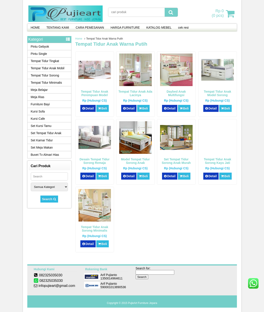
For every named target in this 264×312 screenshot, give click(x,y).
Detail (88, 108)
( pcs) (218, 13)
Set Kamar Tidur (42, 140)
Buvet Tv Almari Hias (45, 154)
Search (49, 199)
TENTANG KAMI (58, 27)
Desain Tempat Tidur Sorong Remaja (94, 161)
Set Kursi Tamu (41, 126)
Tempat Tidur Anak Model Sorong (217, 93)
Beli (102, 108)
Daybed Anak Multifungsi (176, 93)
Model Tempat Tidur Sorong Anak (135, 161)
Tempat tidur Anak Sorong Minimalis (94, 228)
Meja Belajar (39, 90)
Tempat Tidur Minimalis (46, 82)
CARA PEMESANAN (90, 27)
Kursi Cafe (38, 118)
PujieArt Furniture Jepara (142, 303)
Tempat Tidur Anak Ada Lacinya (135, 93)
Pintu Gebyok (40, 46)
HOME (35, 27)
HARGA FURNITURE (125, 27)
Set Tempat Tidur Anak (46, 133)
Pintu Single (39, 53)
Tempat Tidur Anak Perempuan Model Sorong (94, 95)
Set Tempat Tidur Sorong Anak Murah (176, 161)
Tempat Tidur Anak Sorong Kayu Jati (217, 161)
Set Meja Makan (42, 147)
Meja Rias (37, 97)
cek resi (183, 27)
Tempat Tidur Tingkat (45, 61)
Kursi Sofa (38, 111)
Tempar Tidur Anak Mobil (47, 68)
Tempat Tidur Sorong (45, 75)
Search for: (143, 268)
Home (78, 38)
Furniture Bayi (40, 104)
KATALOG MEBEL (158, 27)
